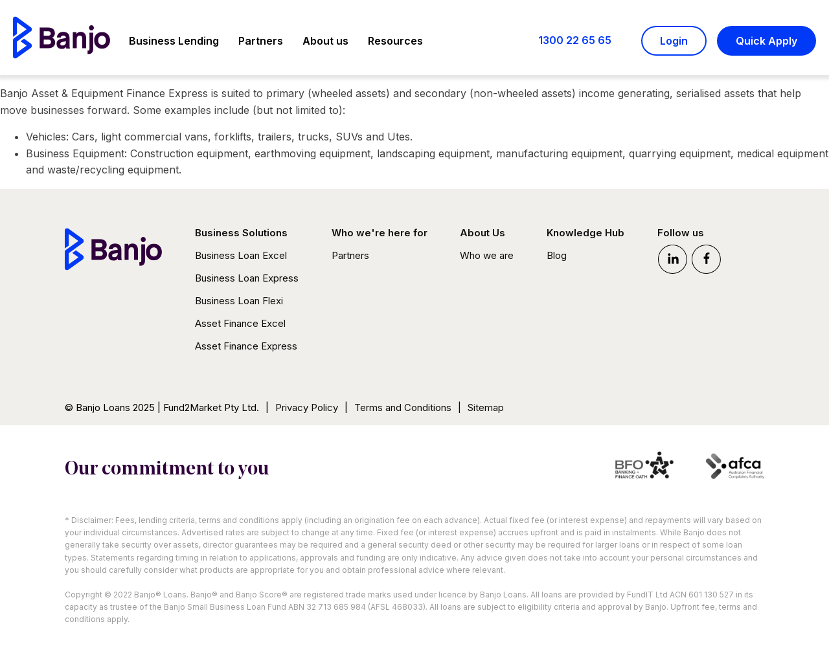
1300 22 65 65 (574, 40)
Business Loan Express (247, 278)
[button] (174, 43)
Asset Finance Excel (240, 323)
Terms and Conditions (402, 407)
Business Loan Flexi (239, 301)
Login (674, 40)
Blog (557, 255)
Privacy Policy (306, 407)
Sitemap (486, 407)
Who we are (487, 255)
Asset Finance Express (246, 346)
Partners (350, 255)
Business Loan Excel (241, 255)
